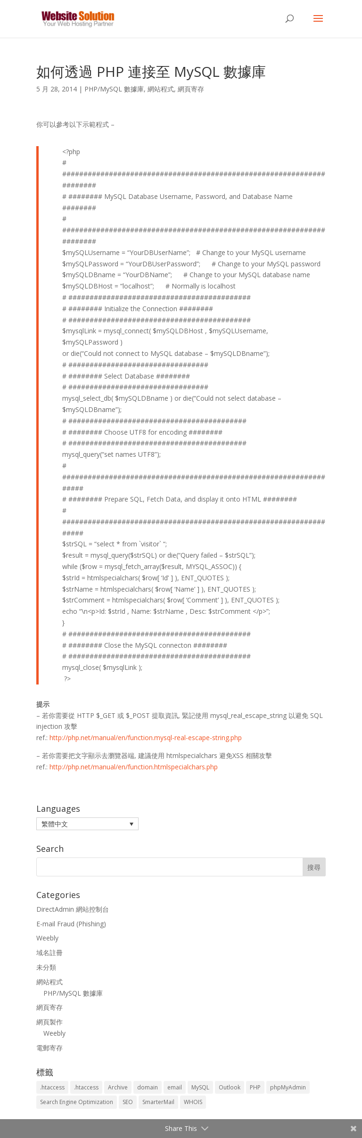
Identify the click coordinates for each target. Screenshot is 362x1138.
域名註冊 (49, 952)
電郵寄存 (49, 1047)
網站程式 (161, 88)
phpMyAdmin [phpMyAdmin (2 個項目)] (288, 1087)
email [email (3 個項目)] (174, 1087)
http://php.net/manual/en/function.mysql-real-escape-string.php (145, 737)
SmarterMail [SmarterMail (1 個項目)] (158, 1102)
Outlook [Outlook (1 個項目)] (229, 1087)
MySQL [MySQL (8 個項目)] (200, 1087)
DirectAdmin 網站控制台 (72, 909)
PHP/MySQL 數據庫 (114, 88)
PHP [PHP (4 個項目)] (255, 1087)
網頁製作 (49, 1021)
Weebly (47, 937)
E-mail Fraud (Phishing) (71, 923)
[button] (87, 823)
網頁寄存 (191, 88)
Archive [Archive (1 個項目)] (118, 1087)
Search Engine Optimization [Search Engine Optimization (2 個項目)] (76, 1102)
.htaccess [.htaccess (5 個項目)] (52, 1087)
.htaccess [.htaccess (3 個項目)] (86, 1087)
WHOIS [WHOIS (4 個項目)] (193, 1102)
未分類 (46, 967)
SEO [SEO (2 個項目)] (128, 1102)
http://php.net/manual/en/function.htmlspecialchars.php (133, 766)
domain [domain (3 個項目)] (147, 1087)
